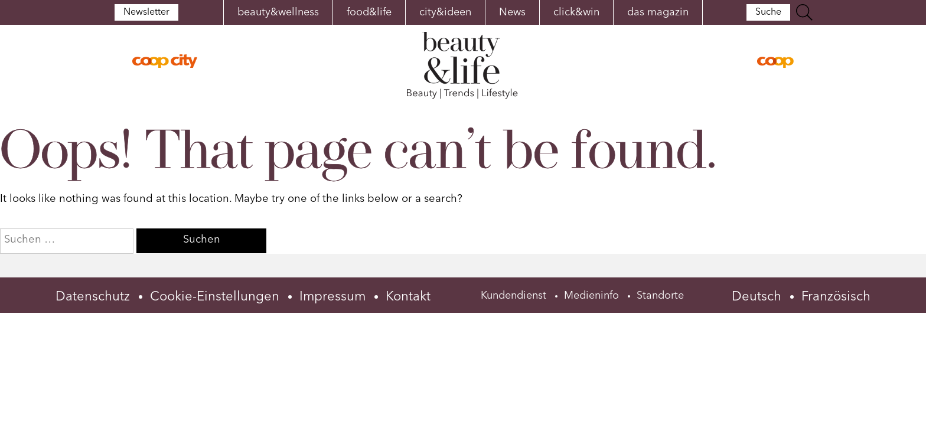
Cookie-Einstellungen (214, 296)
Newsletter (142, 12)
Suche (772, 12)
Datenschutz (93, 296)
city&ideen (445, 12)
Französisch (835, 296)
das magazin (658, 12)
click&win (576, 12)
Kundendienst (513, 295)
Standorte (660, 295)
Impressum (332, 296)
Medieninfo (591, 295)
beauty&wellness (278, 12)
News (512, 12)
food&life (369, 12)
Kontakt (408, 296)
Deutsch (756, 296)
